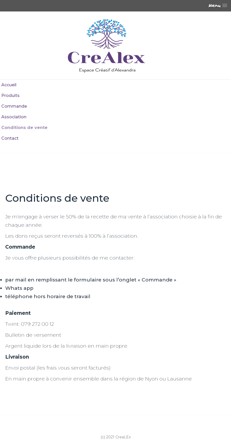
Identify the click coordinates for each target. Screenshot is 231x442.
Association (13, 116)
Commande (14, 106)
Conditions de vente (24, 127)
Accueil (8, 84)
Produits (10, 95)
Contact (10, 138)
